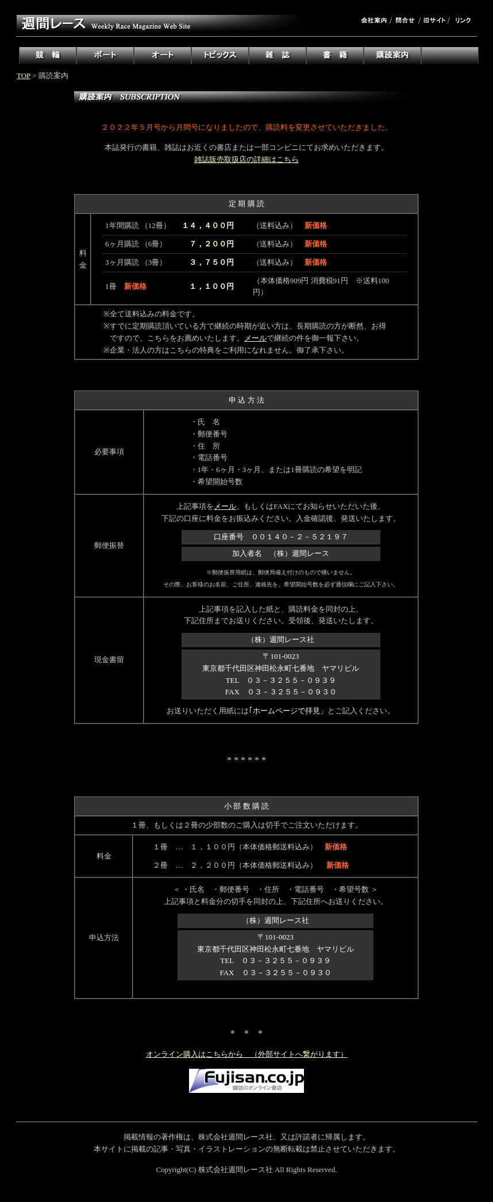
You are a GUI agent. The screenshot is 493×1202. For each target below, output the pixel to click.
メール (255, 338)
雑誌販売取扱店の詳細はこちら (246, 159)
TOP (23, 75)
